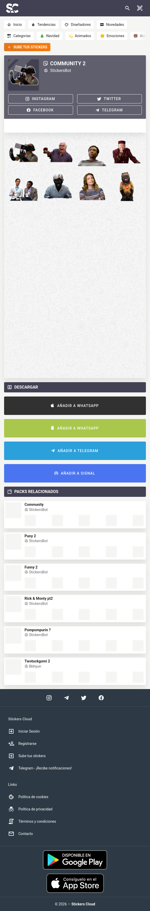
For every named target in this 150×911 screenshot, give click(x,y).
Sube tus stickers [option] (27, 756)
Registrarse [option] (22, 744)
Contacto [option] (20, 834)
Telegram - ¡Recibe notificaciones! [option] (40, 768)
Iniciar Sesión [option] (24, 731)
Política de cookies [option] (28, 797)
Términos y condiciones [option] (32, 821)
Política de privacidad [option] (30, 809)
